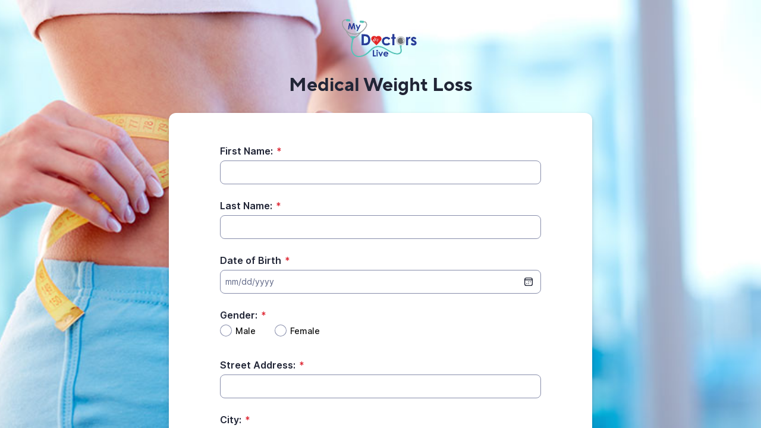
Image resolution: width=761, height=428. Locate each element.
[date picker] (528, 281)
